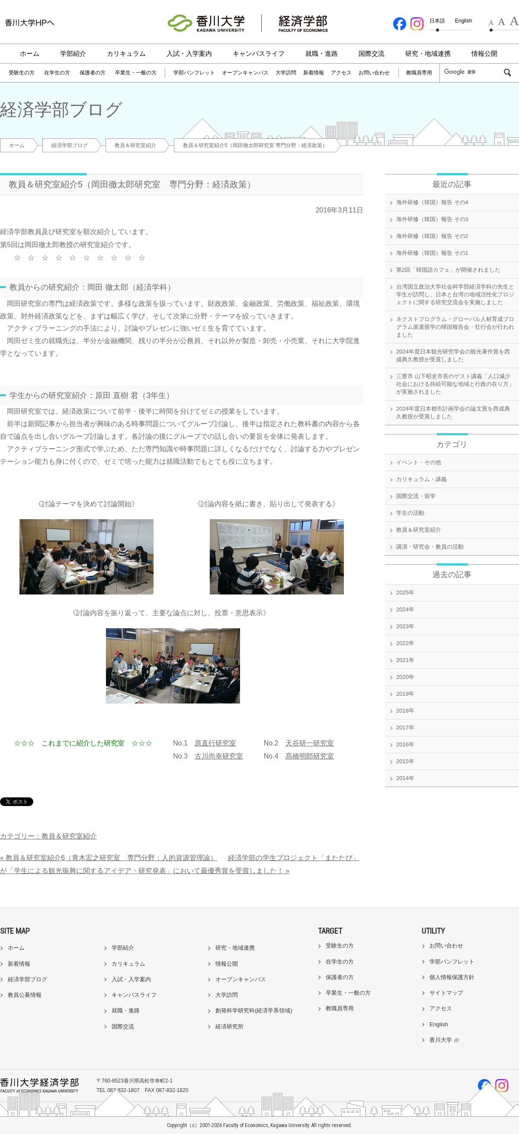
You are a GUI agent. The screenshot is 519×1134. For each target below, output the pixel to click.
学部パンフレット (194, 73)
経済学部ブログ (69, 145)
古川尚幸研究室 (219, 756)
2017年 (405, 727)
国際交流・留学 (416, 496)
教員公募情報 (25, 995)
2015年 (405, 761)
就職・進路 (321, 53)
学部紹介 (73, 53)
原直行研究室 (215, 743)
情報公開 (484, 53)
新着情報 (313, 73)
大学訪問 (286, 73)
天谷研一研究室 (309, 743)
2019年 (405, 694)
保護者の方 (93, 73)
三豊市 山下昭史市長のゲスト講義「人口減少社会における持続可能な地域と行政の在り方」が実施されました (455, 384)
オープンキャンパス (245, 73)
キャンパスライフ (259, 53)
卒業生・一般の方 (136, 73)
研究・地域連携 (428, 53)
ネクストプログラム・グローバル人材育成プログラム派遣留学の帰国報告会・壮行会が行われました (455, 327)
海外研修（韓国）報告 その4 (432, 202)
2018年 (405, 710)
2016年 (405, 744)
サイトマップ (446, 992)
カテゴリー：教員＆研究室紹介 (48, 836)
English (463, 21)
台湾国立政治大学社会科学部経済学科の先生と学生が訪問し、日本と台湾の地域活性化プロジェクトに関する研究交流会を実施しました (455, 294)
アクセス (341, 73)
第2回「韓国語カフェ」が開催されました (448, 270)
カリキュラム (126, 53)
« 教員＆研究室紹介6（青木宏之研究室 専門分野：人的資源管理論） (108, 857)
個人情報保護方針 (451, 977)
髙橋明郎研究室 (309, 756)
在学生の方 (57, 73)
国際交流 (371, 53)
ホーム (29, 53)
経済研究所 (229, 1026)
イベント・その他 (418, 462)
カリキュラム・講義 (421, 479)
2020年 (405, 677)
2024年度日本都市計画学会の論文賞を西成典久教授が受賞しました (453, 412)
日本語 (437, 21)
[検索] (473, 72)
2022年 (405, 643)
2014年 (405, 778)
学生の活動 (410, 513)
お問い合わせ (374, 73)
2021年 (405, 660)
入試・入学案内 (189, 53)
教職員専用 (419, 73)
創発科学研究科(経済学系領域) (253, 1010)
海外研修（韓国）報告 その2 (432, 236)
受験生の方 (22, 73)
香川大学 (445, 1040)
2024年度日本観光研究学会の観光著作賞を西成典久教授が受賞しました (453, 355)
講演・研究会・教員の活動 (430, 546)
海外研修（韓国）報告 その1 (432, 253)
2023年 (405, 626)
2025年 (405, 592)
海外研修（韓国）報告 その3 (432, 219)
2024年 (405, 609)
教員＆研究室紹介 (135, 145)
